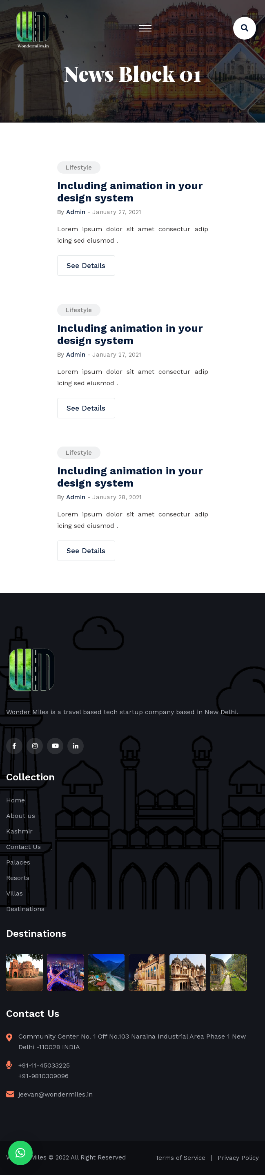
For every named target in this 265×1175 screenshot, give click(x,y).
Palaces (18, 862)
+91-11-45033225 (44, 1065)
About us (20, 816)
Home (15, 800)
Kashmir (19, 831)
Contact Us (23, 847)
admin (75, 212)
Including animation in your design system (130, 191)
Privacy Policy (238, 1158)
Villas (14, 893)
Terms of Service (180, 1158)
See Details (86, 265)
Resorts (17, 878)
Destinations (25, 909)
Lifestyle (79, 167)
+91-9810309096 (43, 1076)
